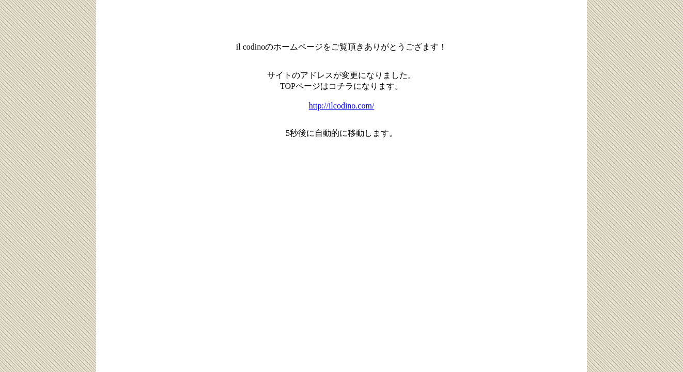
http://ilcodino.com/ (342, 105)
